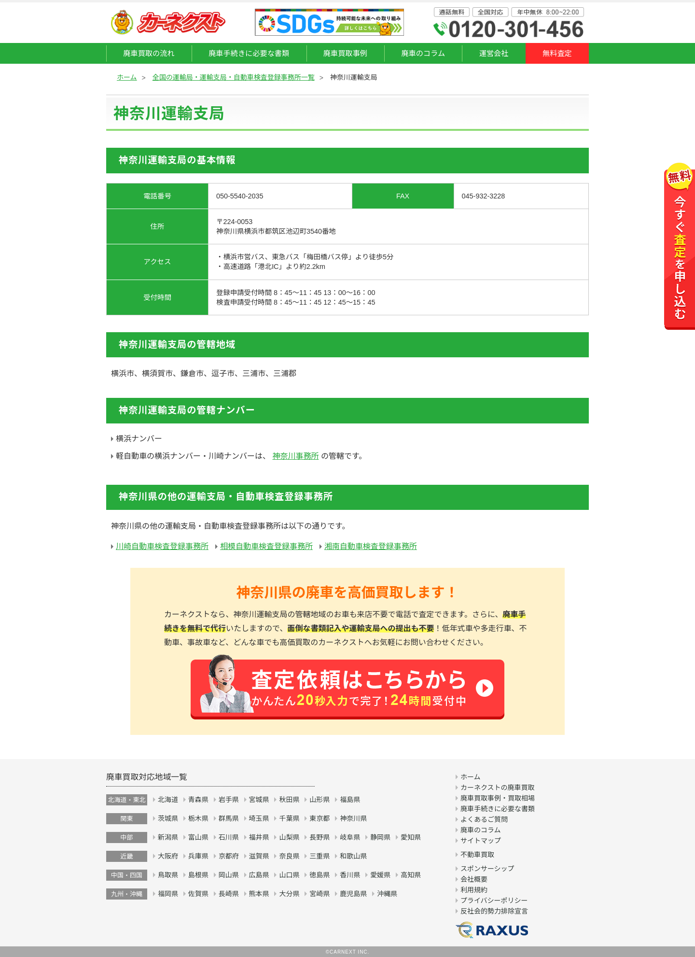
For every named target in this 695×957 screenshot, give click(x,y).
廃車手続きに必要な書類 (248, 53)
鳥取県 (168, 875)
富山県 (198, 837)
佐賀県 (198, 894)
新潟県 (168, 837)
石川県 (229, 837)
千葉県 (289, 818)
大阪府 (168, 856)
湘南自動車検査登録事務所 (370, 546)
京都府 (229, 856)
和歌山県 (353, 856)
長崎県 (229, 894)
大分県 (289, 894)
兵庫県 (198, 856)
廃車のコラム (423, 53)
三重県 (319, 856)
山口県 (289, 875)
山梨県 (289, 837)
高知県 (411, 875)
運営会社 (494, 53)
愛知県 (411, 837)
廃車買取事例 (345, 53)
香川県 (350, 875)
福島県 (350, 799)
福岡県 (168, 894)
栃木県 (198, 818)
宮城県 (259, 799)
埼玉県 (259, 818)
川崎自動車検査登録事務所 (162, 546)
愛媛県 (380, 875)
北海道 (168, 799)
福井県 (259, 837)
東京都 (319, 818)
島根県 (198, 875)
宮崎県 (319, 894)
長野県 (319, 837)
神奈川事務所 (295, 456)
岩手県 (229, 799)
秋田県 (289, 799)
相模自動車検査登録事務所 (266, 546)
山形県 (319, 799)
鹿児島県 (353, 894)
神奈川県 (353, 818)
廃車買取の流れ (148, 53)
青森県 (198, 799)
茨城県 (168, 818)
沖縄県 (387, 894)
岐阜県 (350, 837)
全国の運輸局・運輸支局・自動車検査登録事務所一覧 (234, 77)
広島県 (259, 875)
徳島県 (319, 875)
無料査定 (557, 53)
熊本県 (259, 894)
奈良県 (289, 856)
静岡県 (380, 837)
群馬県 (229, 818)
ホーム (127, 77)
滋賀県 (259, 856)
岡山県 (229, 875)
